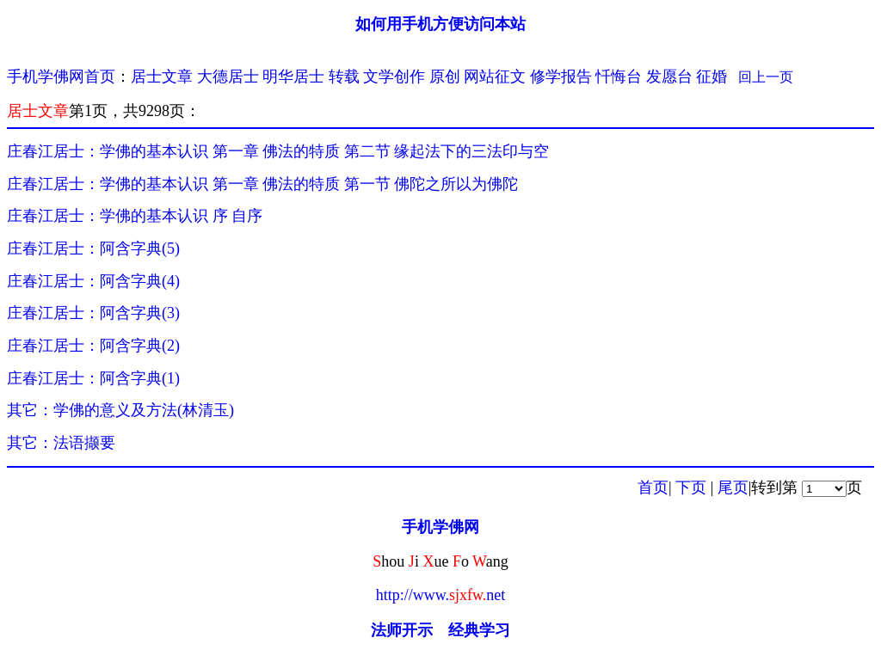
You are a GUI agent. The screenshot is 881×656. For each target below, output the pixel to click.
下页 (690, 487)
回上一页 (765, 77)
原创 (444, 76)
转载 (344, 76)
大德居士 (228, 76)
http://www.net (441, 595)
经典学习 (479, 630)
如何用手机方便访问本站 (440, 24)
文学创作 (394, 76)
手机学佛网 (440, 527)
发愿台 (669, 76)
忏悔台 (618, 76)
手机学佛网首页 (61, 76)
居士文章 (162, 76)
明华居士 (293, 76)
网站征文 (495, 76)
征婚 (711, 76)
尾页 (733, 487)
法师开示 (402, 630)
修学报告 (561, 76)
